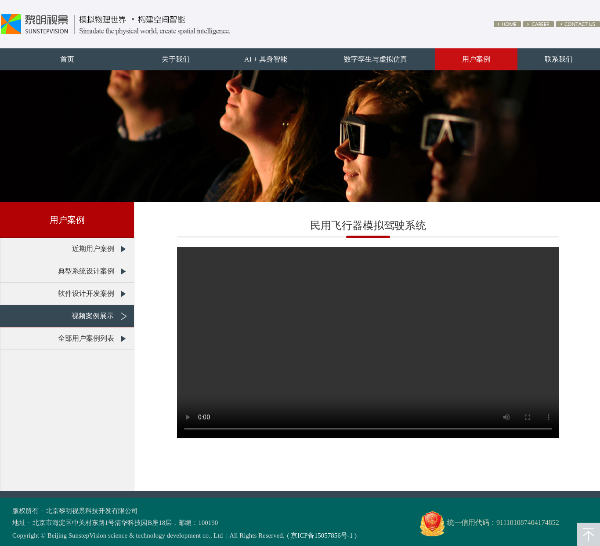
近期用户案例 (93, 248)
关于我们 (176, 59)
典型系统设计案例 (86, 271)
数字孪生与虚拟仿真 (375, 59)
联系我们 (559, 59)
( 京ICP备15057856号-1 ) (322, 535)
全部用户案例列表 (86, 338)
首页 (67, 59)
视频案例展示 (93, 316)
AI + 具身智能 (265, 59)
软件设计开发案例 (86, 293)
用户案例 (476, 59)
